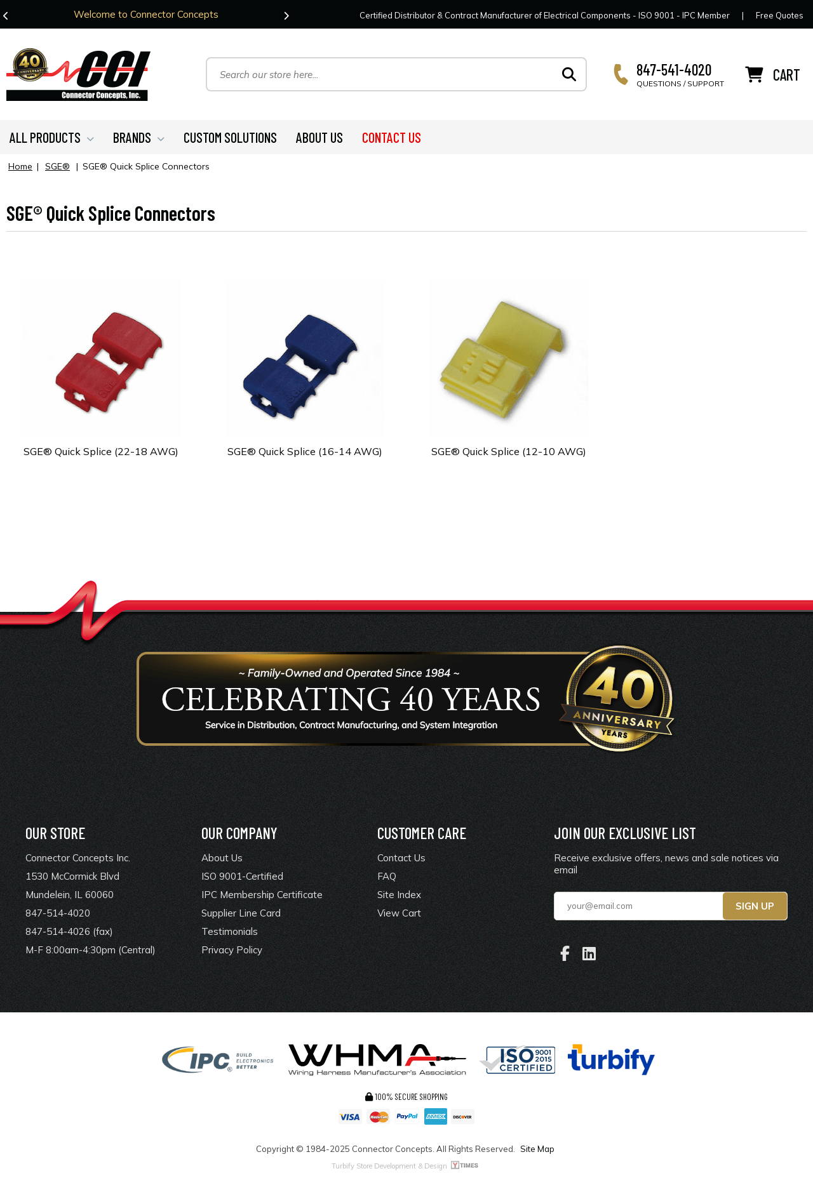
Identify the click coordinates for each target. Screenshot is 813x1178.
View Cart (399, 913)
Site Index (399, 895)
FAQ (386, 876)
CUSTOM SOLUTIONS (230, 137)
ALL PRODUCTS (52, 137)
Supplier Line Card (241, 913)
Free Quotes (779, 15)
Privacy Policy (231, 950)
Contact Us (401, 858)
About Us (222, 858)
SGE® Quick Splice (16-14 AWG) (304, 451)
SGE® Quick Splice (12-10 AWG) (508, 451)
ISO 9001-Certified (242, 876)
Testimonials (229, 931)
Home (20, 166)
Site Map (537, 1149)
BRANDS (139, 137)
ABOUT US (319, 137)
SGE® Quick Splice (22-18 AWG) (101, 451)
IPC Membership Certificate (262, 895)
